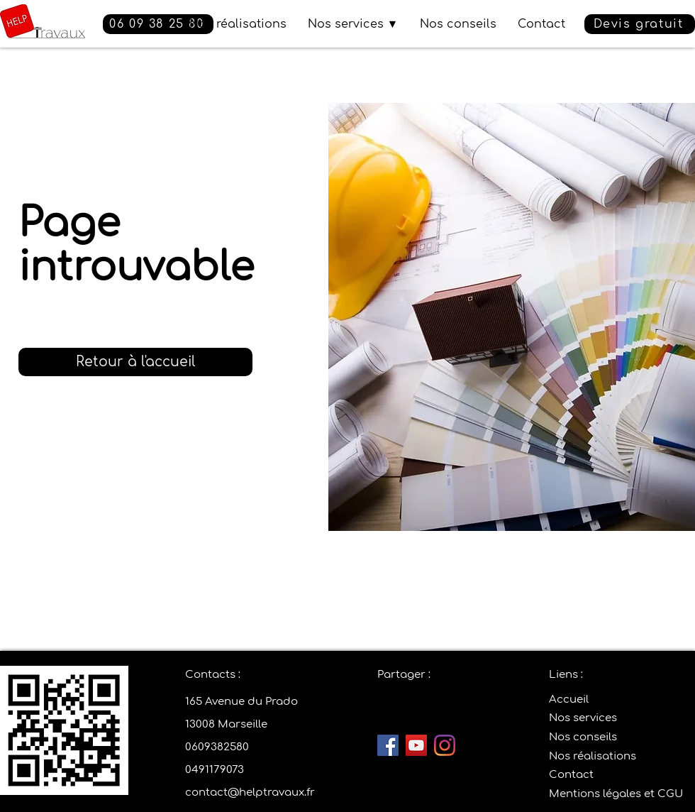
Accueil (569, 699)
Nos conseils (583, 737)
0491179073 (214, 770)
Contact (571, 775)
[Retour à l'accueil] (135, 362)
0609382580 (217, 747)
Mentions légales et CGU (616, 794)
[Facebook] (388, 745)
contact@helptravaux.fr (250, 792)
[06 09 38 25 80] (158, 24)
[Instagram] (444, 745)
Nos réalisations (592, 756)
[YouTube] (416, 745)
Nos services (583, 718)
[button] (639, 24)
